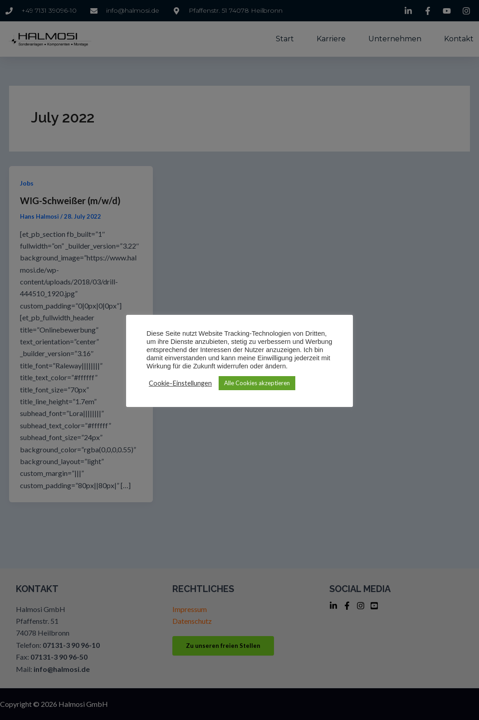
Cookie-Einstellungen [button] (180, 383)
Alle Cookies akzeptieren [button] (257, 383)
